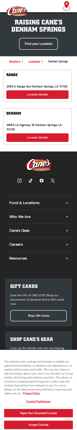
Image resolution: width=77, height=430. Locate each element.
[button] (66, 6)
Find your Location (38, 44)
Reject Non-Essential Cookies (38, 415)
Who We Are (19, 216)
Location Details (37, 94)
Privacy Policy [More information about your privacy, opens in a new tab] (31, 395)
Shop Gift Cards (38, 315)
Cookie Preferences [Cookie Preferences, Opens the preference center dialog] (38, 403)
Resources (18, 258)
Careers (16, 244)
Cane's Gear (19, 230)
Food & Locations (24, 202)
